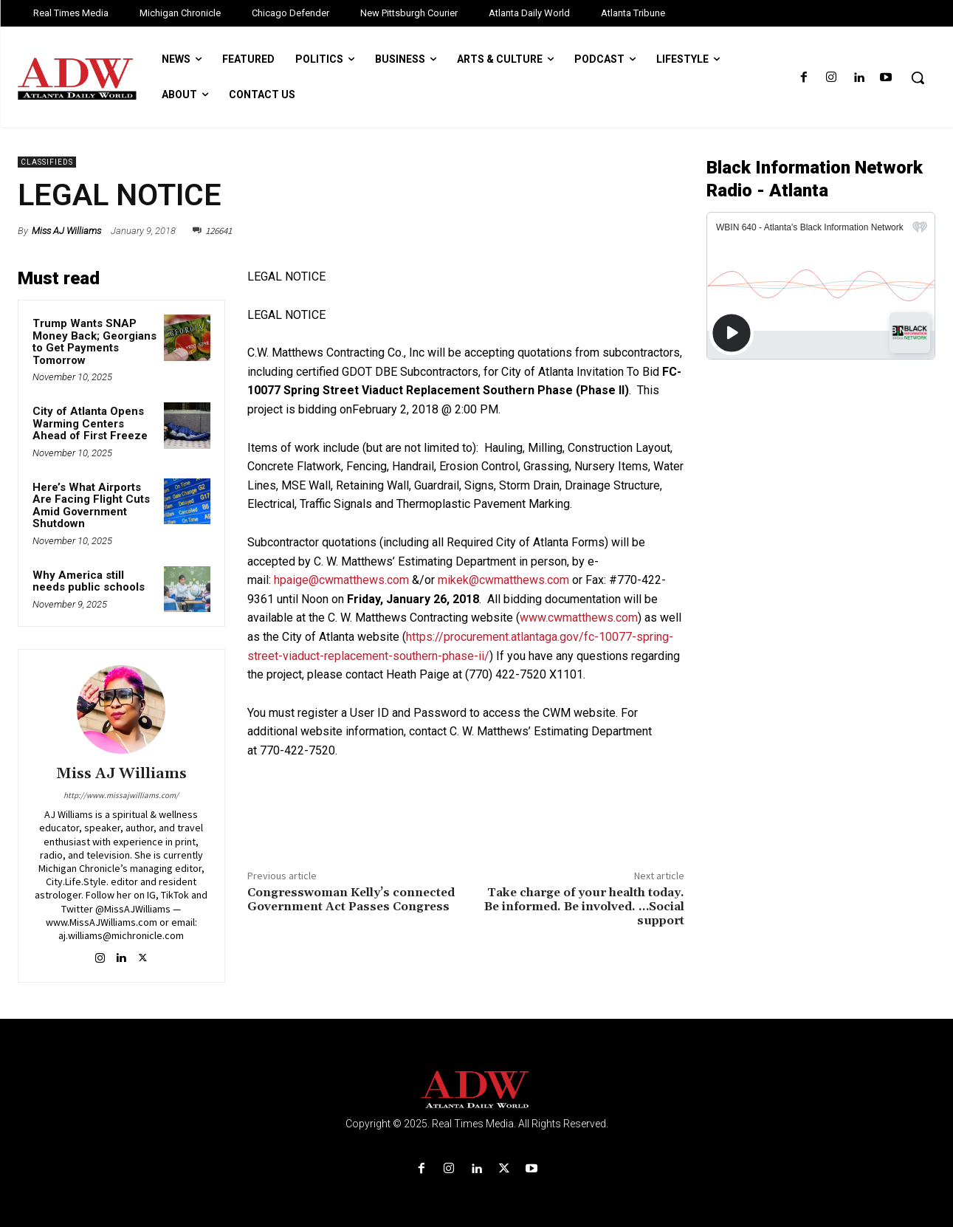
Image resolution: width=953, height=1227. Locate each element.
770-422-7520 (297, 750)
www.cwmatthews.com (579, 618)
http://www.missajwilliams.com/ (121, 795)
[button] (917, 77)
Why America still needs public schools (88, 581)
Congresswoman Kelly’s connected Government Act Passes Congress (351, 899)
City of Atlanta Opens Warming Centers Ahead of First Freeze (90, 423)
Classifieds (47, 162)
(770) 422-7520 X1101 (524, 674)
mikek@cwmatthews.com (503, 580)
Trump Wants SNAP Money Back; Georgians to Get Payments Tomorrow (94, 342)
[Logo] (476, 1090)
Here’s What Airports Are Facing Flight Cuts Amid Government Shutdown (91, 506)
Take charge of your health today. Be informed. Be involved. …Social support (584, 906)
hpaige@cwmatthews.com (341, 580)
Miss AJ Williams (66, 230)
